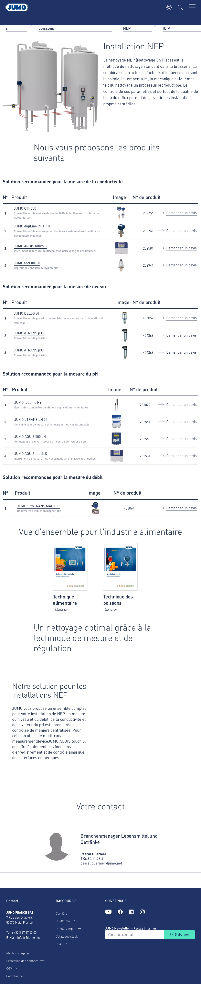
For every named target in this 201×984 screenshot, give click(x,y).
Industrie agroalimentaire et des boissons (67, 25)
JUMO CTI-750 (25, 208)
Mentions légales (18, 953)
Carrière (61, 913)
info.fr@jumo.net (28, 937)
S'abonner (182, 934)
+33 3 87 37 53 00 (25, 932)
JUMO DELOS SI (26, 313)
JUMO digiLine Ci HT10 (32, 226)
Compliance (14, 976)
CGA (59, 944)
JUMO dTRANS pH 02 (30, 419)
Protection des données (22, 961)
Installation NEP (133, 25)
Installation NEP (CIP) (177, 25)
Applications (16, 25)
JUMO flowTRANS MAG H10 (38, 505)
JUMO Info (63, 921)
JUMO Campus (66, 928)
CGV (9, 968)
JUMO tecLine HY (27, 402)
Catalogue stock (67, 936)
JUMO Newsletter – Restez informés (131, 928)
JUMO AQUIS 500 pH (30, 436)
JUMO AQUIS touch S (30, 245)
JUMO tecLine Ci (27, 262)
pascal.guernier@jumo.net (101, 863)
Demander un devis (181, 212)
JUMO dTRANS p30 (29, 332)
